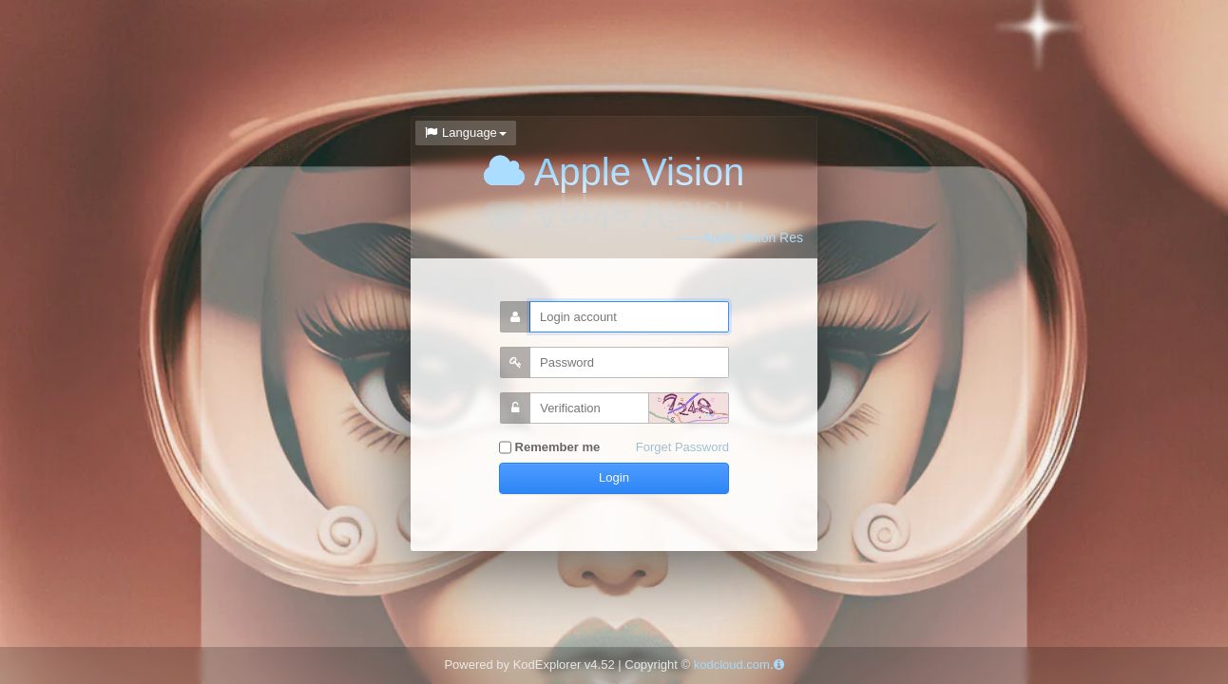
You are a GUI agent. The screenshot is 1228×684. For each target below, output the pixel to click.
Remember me (549, 448)
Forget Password (682, 447)
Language (466, 132)
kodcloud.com (732, 664)
